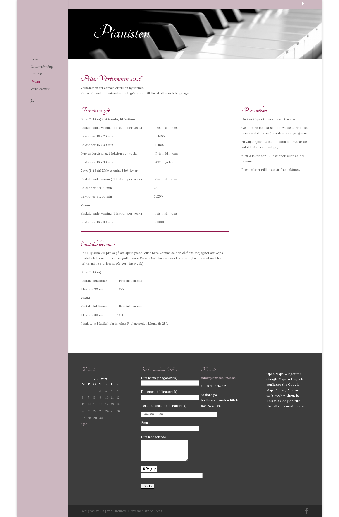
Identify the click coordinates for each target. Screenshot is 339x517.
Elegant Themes (113, 511)
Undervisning (42, 67)
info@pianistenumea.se (218, 378)
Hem (34, 59)
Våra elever (40, 89)
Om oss (37, 74)
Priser (36, 82)
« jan (84, 424)
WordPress (153, 511)
